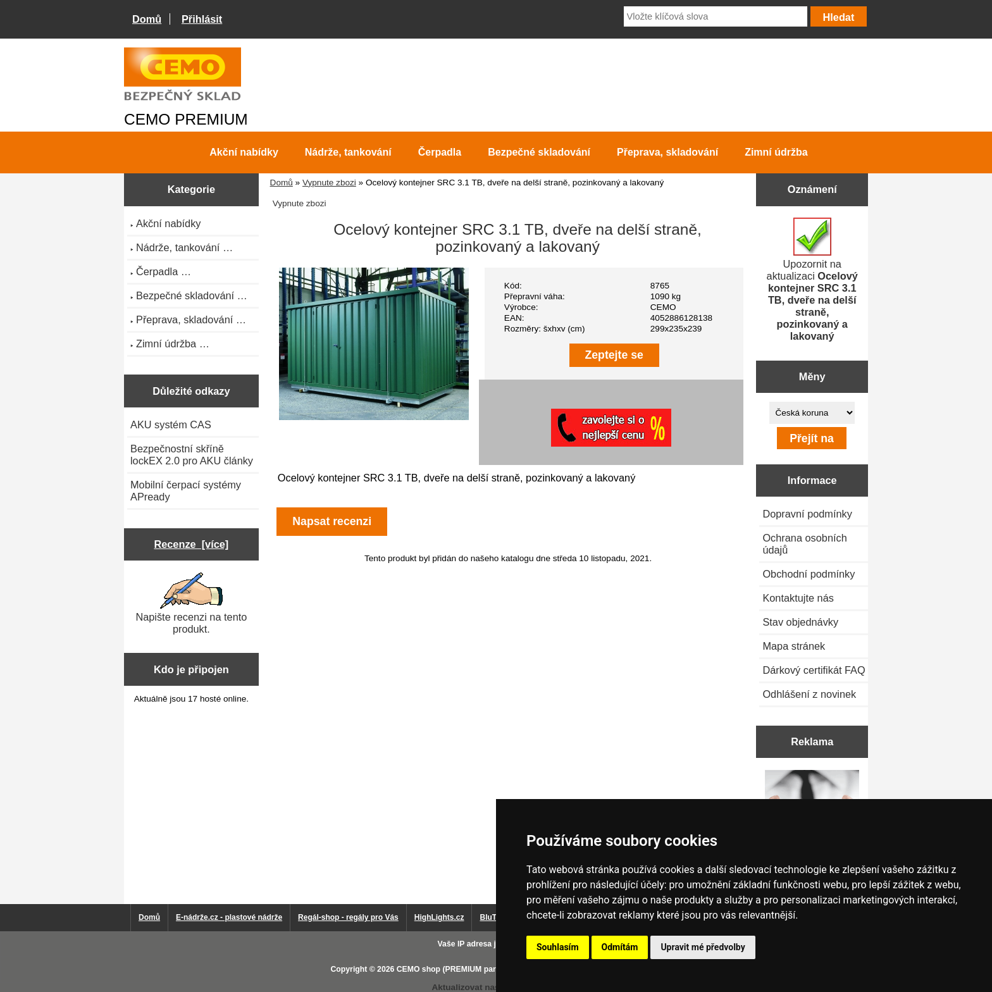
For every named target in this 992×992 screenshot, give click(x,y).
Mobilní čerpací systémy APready (185, 490)
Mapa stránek (793, 646)
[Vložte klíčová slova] (715, 16)
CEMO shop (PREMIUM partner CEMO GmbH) (480, 969)
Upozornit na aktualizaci (812, 280)
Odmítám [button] (620, 947)
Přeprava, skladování (667, 152)
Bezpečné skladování (539, 152)
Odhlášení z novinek (809, 694)
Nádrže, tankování (348, 152)
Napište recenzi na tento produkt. (191, 604)
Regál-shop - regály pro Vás (348, 917)
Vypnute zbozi (329, 182)
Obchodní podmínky (808, 574)
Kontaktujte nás (797, 598)
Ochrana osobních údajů (804, 543)
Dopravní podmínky (807, 513)
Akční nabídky (243, 152)
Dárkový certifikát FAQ (813, 670)
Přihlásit (202, 19)
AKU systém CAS (170, 424)
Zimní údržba (776, 152)
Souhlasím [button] (557, 947)
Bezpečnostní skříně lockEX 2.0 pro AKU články (191, 454)
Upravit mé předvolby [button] (702, 947)
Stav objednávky (800, 622)
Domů (146, 19)
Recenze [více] (191, 544)
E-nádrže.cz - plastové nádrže (229, 917)
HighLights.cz (439, 917)
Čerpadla (439, 152)
